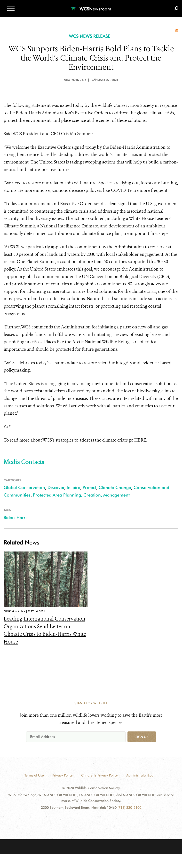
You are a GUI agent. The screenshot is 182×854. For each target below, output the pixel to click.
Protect (89, 487)
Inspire (73, 487)
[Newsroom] (91, 6)
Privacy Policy (62, 775)
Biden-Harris (16, 517)
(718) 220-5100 (129, 807)
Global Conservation (24, 487)
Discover (55, 487)
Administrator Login (141, 775)
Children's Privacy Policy (99, 775)
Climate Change (115, 487)
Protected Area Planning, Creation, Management (81, 494)
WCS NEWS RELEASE (89, 36)
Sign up (141, 737)
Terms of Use (34, 775)
